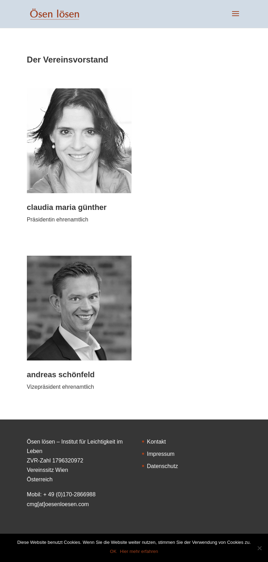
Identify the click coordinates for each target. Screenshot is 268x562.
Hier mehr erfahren (139, 551)
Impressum (160, 454)
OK (113, 551)
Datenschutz (162, 466)
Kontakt (156, 442)
